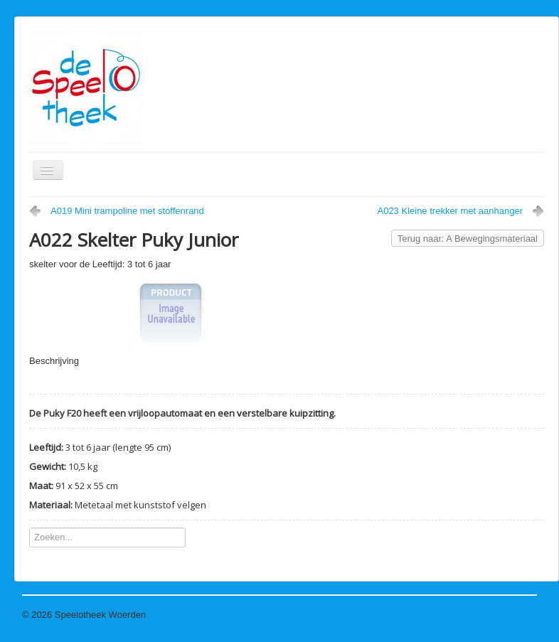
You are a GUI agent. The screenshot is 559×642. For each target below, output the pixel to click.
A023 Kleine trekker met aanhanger (450, 210)
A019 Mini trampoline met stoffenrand (127, 210)
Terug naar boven (501, 614)
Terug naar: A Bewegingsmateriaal (468, 238)
